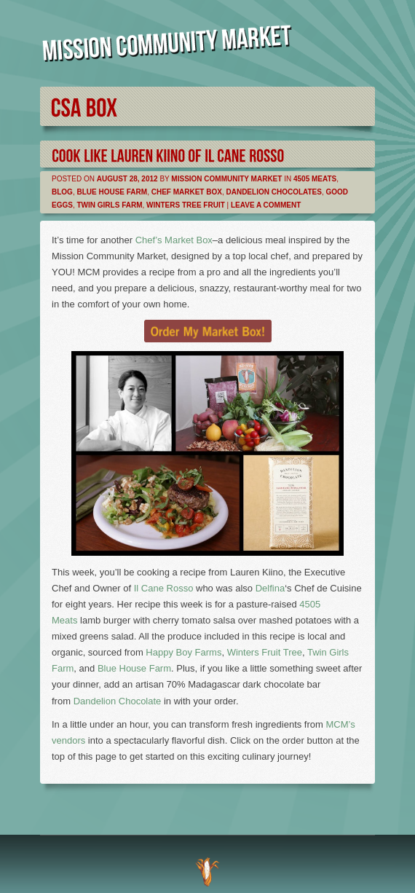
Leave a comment (266, 205)
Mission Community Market (226, 179)
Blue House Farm (111, 192)
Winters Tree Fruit (185, 205)
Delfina (270, 588)
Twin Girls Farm (109, 205)
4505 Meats (314, 179)
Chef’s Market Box (174, 240)
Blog (62, 192)
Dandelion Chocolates (273, 192)
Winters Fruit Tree (264, 652)
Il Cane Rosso (164, 588)
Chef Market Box (186, 192)
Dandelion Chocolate (118, 701)
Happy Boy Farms (183, 652)
